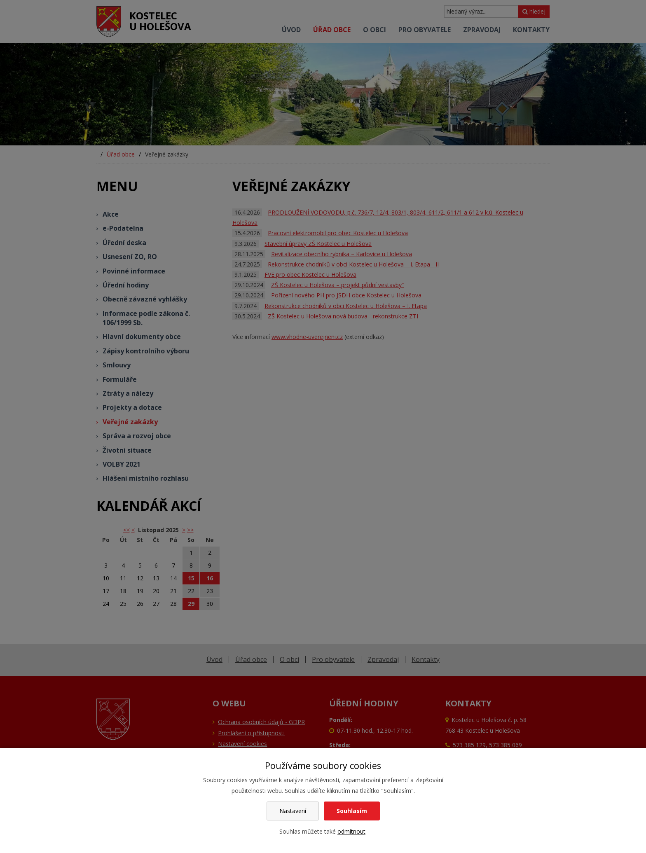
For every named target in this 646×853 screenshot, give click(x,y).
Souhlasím (352, 811)
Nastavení (292, 811)
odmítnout (351, 831)
